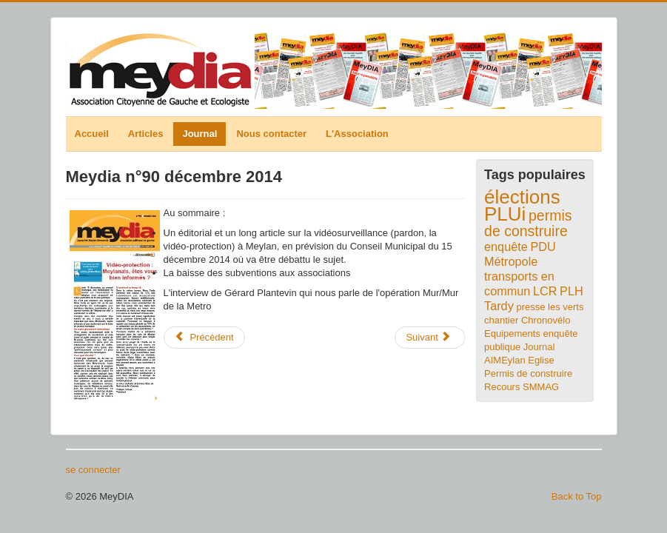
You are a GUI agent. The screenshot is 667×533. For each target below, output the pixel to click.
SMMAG (541, 386)
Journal (199, 133)
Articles (146, 133)
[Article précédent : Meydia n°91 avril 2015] (204, 337)
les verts (565, 306)
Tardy (499, 305)
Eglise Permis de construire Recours (528, 373)
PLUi (505, 214)
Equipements (512, 333)
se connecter (93, 469)
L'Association (357, 133)
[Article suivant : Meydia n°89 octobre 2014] (429, 337)
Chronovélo (546, 320)
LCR (545, 291)
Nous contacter (271, 133)
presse (530, 306)
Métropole (510, 261)
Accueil (92, 133)
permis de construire (528, 223)
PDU (542, 246)
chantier (501, 320)
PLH (571, 291)
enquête (506, 246)
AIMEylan (505, 360)
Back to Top (577, 496)
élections (522, 197)
